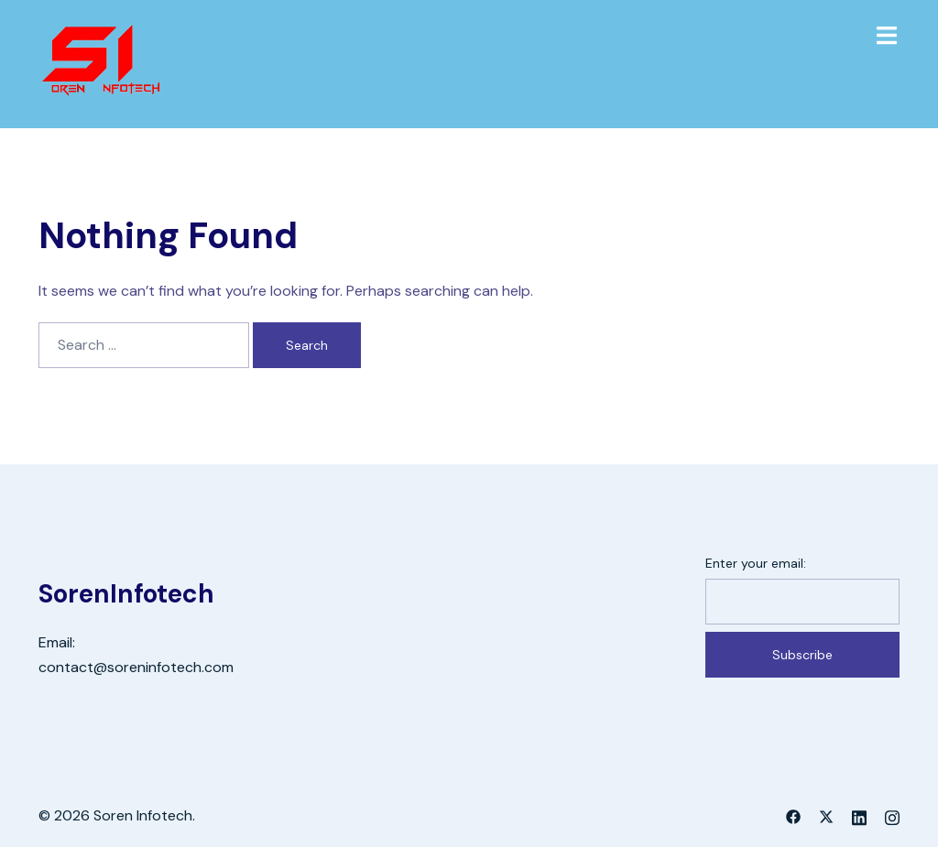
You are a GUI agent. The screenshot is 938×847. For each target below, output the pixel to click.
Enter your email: (755, 563)
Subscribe (802, 654)
